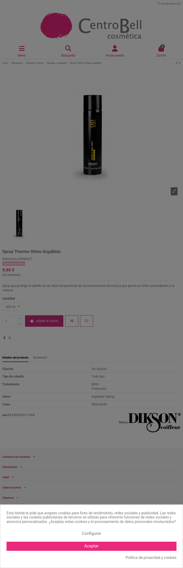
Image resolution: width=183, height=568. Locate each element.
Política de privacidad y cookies (151, 557)
